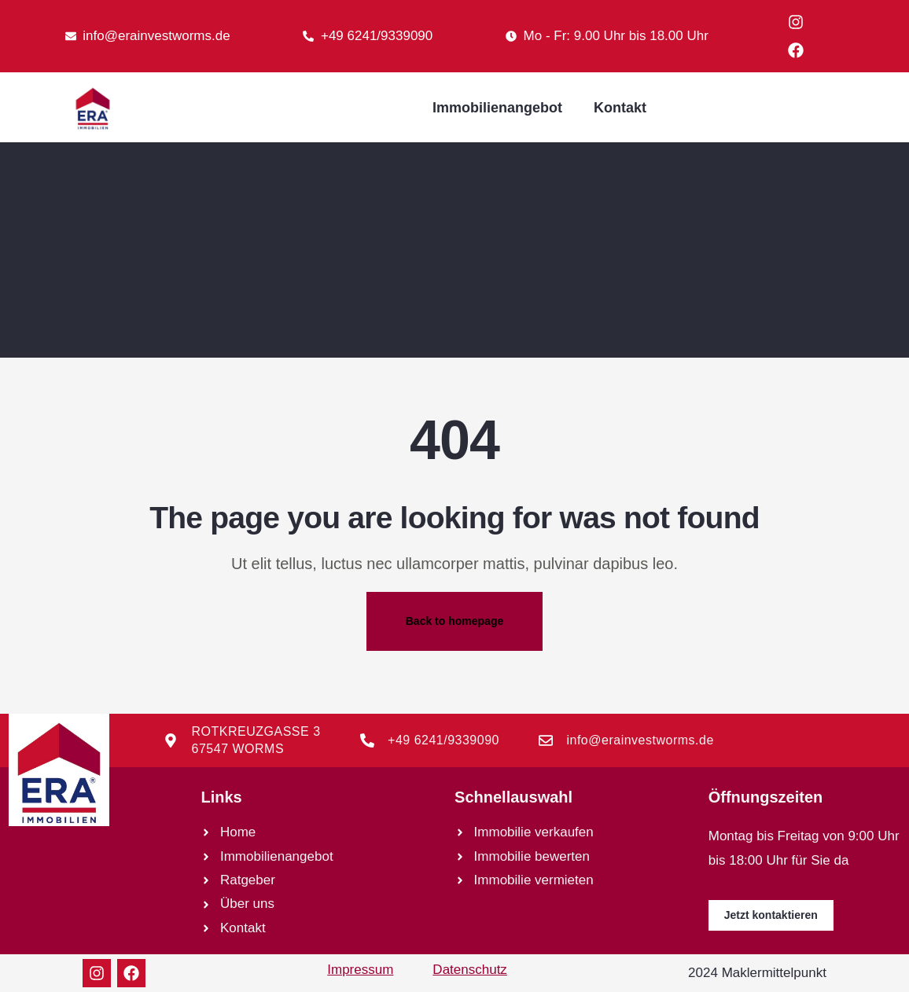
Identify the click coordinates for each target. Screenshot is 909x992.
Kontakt (620, 108)
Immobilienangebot (497, 108)
